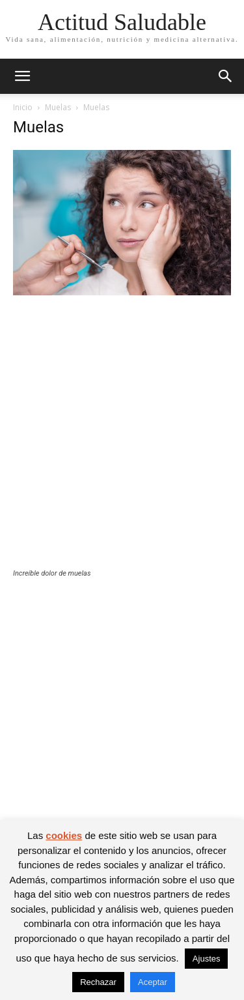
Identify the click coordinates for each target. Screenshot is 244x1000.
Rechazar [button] (98, 982)
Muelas (58, 107)
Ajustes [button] (207, 958)
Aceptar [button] (152, 982)
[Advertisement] (122, 440)
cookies (64, 835)
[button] (22, 76)
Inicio (23, 107)
